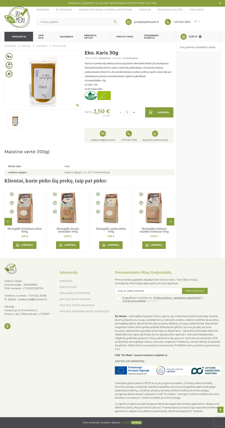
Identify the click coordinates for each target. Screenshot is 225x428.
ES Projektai (64, 9)
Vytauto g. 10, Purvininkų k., (21, 310)
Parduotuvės (68, 287)
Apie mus (41, 36)
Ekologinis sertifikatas (75, 293)
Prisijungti (197, 9)
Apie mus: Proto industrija (77, 305)
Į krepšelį (163, 112)
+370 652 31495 (182, 21)
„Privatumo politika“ (134, 300)
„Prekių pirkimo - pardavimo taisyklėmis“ (177, 297)
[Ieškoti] (78, 22)
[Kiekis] (127, 112)
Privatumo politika (170, 9)
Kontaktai (43, 9)
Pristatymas (124, 36)
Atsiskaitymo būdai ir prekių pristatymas (106, 9)
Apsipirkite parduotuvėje (155, 140)
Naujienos (66, 36)
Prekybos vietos (90, 36)
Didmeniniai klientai (151, 36)
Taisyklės (145, 9)
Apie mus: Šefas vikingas (75, 299)
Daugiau (125, 422)
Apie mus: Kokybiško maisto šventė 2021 (84, 311)
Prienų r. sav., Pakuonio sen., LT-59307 (27, 314)
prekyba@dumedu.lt (146, 21)
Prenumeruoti (195, 291)
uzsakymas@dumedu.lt (102, 140)
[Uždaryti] (136, 422)
